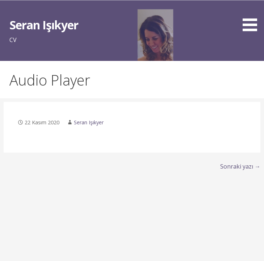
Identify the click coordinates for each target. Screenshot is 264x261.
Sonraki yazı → (240, 166)
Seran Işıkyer (43, 25)
